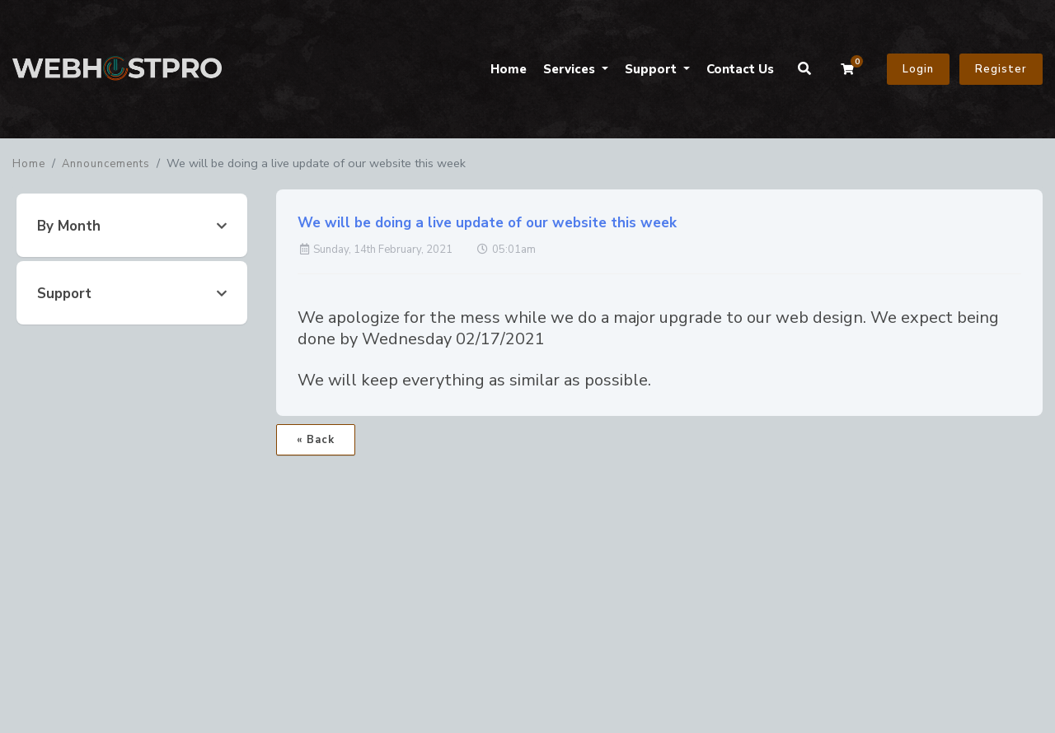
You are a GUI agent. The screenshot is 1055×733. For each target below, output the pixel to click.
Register (1001, 69)
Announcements (106, 163)
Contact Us (740, 69)
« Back (316, 439)
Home (508, 69)
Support (652, 69)
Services (570, 69)
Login (918, 69)
